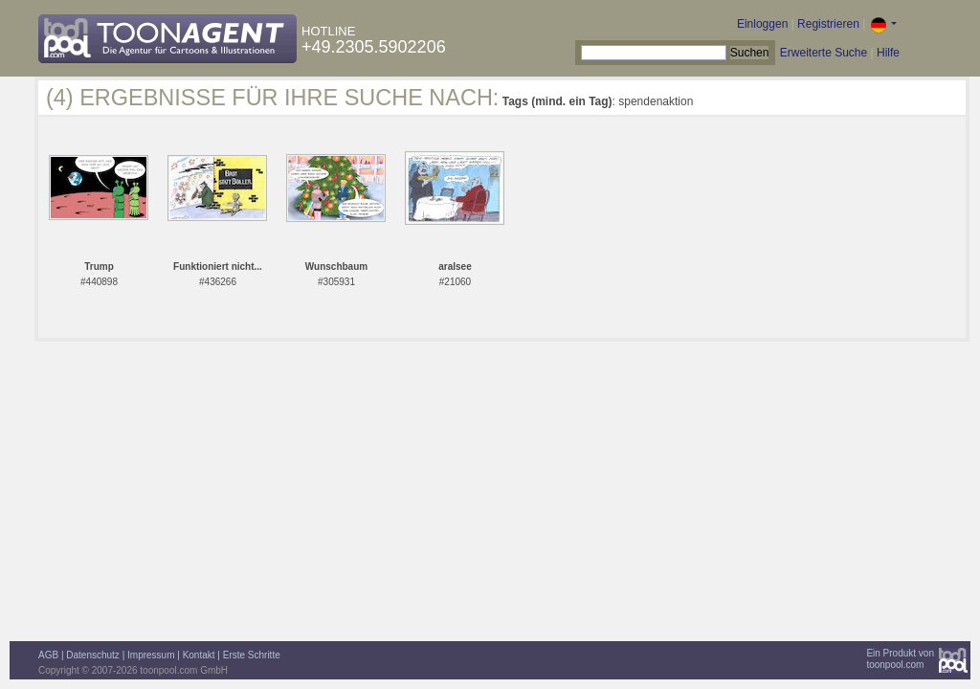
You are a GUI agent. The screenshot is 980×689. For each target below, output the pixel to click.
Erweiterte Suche (823, 52)
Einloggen (762, 24)
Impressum (150, 655)
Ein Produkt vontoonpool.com (900, 659)
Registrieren (828, 24)
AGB (48, 655)
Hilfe (888, 52)
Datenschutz (93, 655)
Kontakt (199, 655)
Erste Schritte (251, 655)
